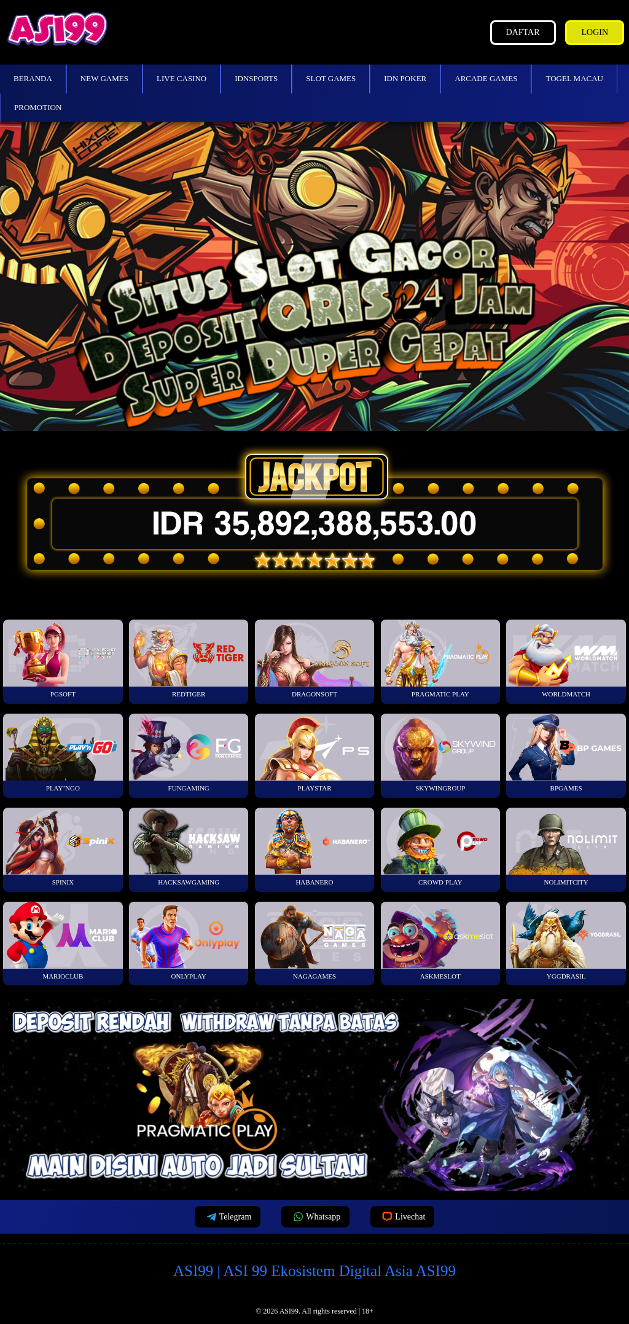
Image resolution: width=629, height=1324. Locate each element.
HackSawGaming (189, 847)
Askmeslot (441, 941)
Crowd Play (441, 847)
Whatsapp (315, 1216)
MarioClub (63, 941)
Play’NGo (63, 753)
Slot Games (331, 78)
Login (594, 32)
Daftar (523, 32)
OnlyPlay (189, 941)
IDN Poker (405, 78)
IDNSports (256, 78)
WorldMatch (566, 659)
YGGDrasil (566, 941)
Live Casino (181, 78)
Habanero (315, 847)
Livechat (402, 1216)
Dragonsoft (315, 659)
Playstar (315, 753)
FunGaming (189, 753)
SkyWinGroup (441, 753)
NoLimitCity (566, 847)
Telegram (228, 1216)
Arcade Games (486, 78)
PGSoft (63, 659)
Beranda (33, 78)
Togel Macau (574, 78)
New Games (104, 78)
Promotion (37, 107)
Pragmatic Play (441, 659)
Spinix (63, 847)
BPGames (566, 753)
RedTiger (189, 659)
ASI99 (289, 1311)
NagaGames (315, 941)
